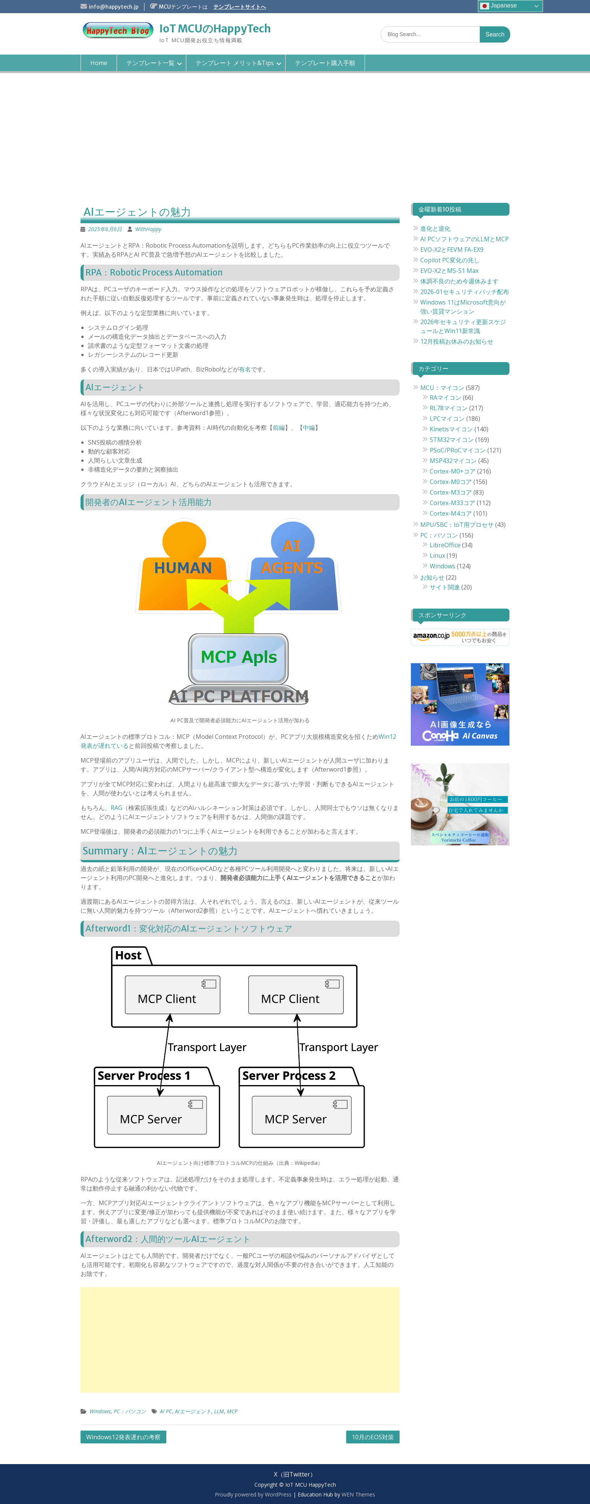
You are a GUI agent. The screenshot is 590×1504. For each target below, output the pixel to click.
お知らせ (432, 577)
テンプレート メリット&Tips (235, 63)
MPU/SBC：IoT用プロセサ (457, 525)
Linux (437, 555)
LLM (219, 1411)
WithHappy (148, 229)
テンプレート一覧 (150, 63)
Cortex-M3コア (451, 492)
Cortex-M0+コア (453, 471)
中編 (309, 427)
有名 (245, 369)
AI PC (166, 1411)
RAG (116, 808)
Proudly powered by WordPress (253, 1494)
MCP (232, 1411)
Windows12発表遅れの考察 (123, 1437)
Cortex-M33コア (452, 503)
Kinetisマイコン (451, 429)
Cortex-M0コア (451, 482)
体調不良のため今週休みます (459, 281)
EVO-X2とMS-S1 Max (449, 270)
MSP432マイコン (453, 461)
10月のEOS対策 (373, 1437)
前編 (279, 427)
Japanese (498, 6)
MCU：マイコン (442, 388)
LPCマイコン (447, 418)
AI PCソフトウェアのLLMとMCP (464, 239)
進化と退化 (435, 228)
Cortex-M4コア (451, 513)
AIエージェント (193, 1411)
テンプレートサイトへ (239, 6)
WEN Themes (358, 1494)
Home (98, 63)
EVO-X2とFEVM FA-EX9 (452, 249)
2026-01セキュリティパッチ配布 (464, 292)
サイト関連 (445, 587)
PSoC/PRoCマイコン (458, 450)
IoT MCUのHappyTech (215, 28)
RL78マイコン (449, 408)
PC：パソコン (130, 1411)
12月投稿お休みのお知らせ (456, 341)
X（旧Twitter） (295, 1474)
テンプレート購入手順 (325, 63)
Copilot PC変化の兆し (450, 260)
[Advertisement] (295, 144)
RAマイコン (445, 397)
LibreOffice (445, 545)
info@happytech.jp (113, 6)
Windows (100, 1411)
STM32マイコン (452, 439)
